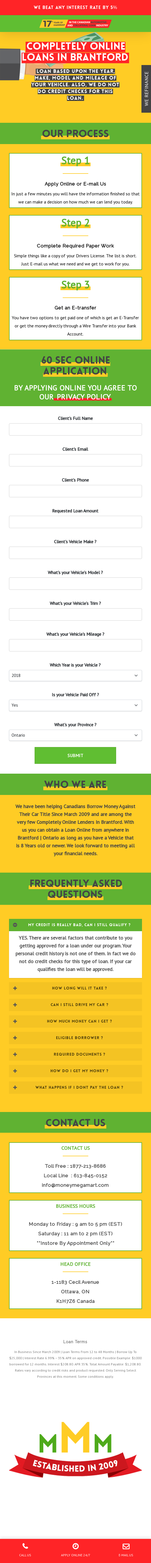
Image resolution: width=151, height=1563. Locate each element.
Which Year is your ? (75, 665)
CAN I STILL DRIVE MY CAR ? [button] (61, 1004)
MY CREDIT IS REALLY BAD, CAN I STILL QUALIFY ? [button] (72, 924)
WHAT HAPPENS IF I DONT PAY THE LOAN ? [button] (68, 1087)
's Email (75, 449)
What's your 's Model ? (75, 572)
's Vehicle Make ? (75, 541)
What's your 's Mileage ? (75, 634)
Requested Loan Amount (75, 511)
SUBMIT (75, 755)
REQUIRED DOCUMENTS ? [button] (59, 1054)
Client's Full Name (75, 418)
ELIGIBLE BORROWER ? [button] (58, 1037)
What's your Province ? (75, 724)
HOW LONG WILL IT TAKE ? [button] (60, 988)
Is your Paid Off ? (75, 694)
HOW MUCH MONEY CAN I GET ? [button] (62, 1021)
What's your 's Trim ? (75, 603)
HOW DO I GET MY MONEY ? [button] (61, 1070)
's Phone (75, 480)
